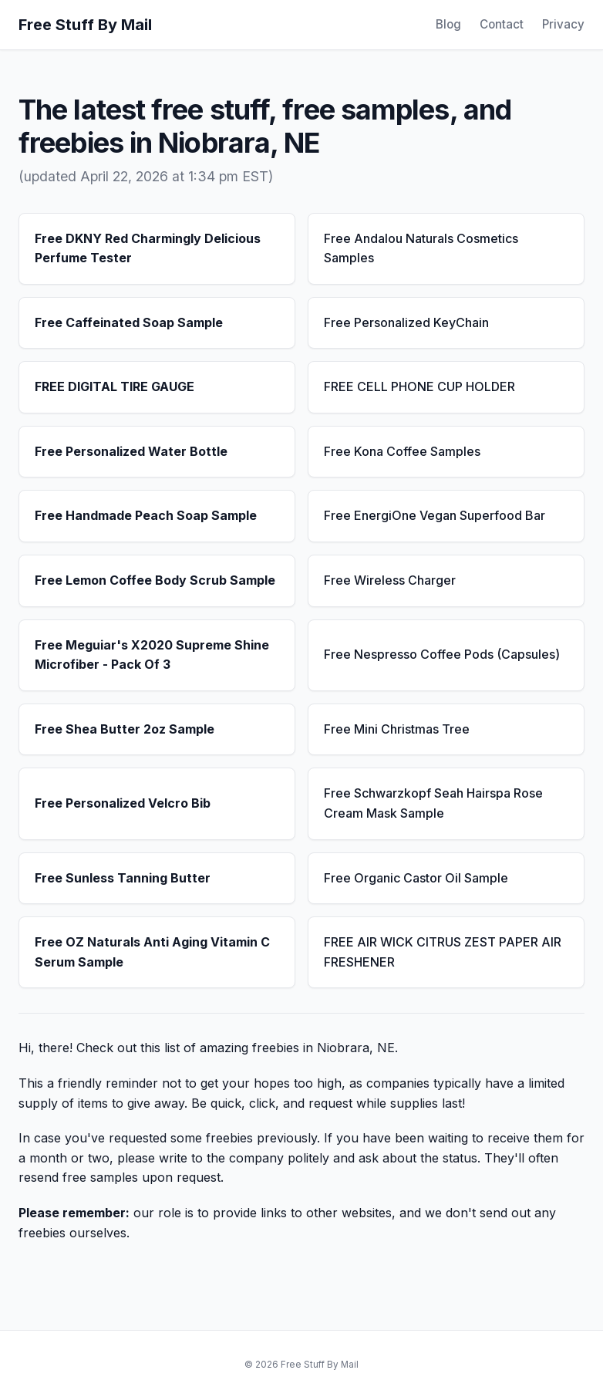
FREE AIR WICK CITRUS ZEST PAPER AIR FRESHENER (442, 952)
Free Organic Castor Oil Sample (416, 878)
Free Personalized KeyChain (406, 322)
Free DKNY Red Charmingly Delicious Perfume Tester (148, 248)
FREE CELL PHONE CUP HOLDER (419, 386)
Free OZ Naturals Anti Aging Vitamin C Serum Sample (152, 952)
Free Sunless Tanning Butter (123, 878)
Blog (448, 24)
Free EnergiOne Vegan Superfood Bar (434, 515)
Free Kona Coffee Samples (402, 451)
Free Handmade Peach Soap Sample (146, 515)
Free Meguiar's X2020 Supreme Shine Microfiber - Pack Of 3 (152, 655)
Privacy (563, 24)
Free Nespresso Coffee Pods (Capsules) (442, 654)
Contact (502, 24)
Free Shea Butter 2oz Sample (124, 729)
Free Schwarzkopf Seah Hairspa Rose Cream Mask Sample (433, 803)
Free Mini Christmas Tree (397, 729)
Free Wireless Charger (390, 580)
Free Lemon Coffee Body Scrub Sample (155, 580)
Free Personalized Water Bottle (131, 451)
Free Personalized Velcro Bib (123, 803)
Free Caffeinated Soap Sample (129, 322)
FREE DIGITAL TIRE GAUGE (114, 386)
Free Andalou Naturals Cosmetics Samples (421, 248)
